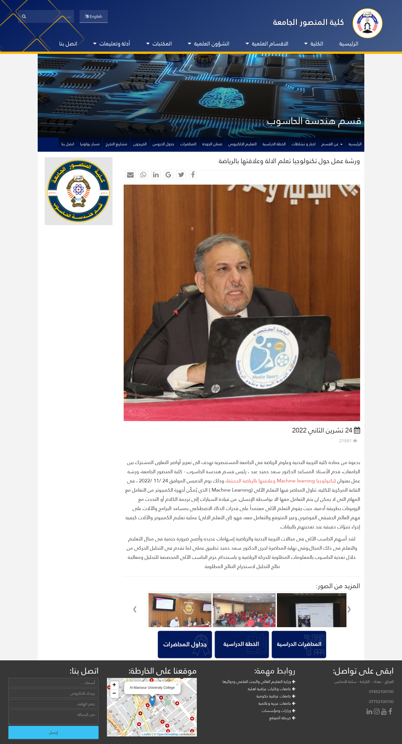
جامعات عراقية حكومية (276, 711)
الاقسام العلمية (267, 43)
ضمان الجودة (212, 144)
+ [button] (114, 700)
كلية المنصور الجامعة (308, 22)
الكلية (313, 43)
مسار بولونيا (90, 144)
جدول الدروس (163, 144)
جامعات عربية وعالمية (277, 718)
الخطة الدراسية (274, 144)
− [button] (114, 709)
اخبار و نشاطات (303, 144)
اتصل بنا (68, 43)
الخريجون (140, 144)
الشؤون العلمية (208, 43)
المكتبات (159, 43)
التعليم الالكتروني (242, 144)
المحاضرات (188, 144)
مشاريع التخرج (116, 144)
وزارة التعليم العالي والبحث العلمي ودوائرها (258, 696)
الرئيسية (348, 43)
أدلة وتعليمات (111, 43)
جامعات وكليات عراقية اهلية (271, 703)
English (93, 16)
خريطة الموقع (282, 732)
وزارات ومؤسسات (278, 725)
